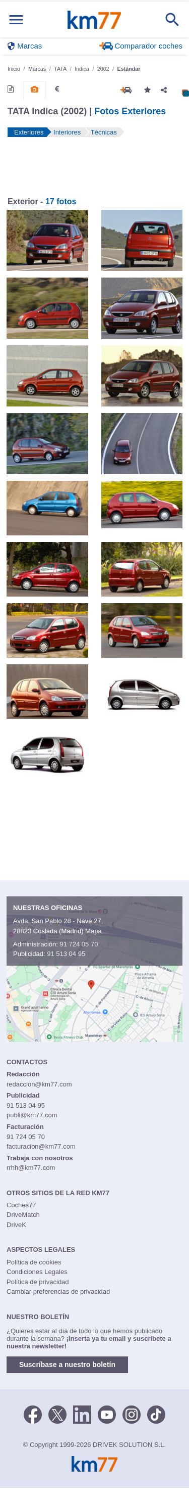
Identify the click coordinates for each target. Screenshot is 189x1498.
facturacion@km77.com (41, 1146)
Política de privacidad (38, 1282)
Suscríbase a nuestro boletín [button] (67, 1364)
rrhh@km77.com (31, 1167)
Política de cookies (34, 1262)
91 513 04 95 (66, 954)
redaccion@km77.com (39, 1084)
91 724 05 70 (78, 944)
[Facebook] (33, 1413)
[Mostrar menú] (16, 19)
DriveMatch (23, 1214)
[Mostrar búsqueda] (172, 20)
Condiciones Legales (37, 1272)
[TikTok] (156, 1413)
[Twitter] (57, 1413)
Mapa (93, 931)
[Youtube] (107, 1413)
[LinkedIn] (82, 1413)
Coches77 (21, 1205)
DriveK (16, 1225)
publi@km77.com (32, 1115)
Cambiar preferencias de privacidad (58, 1291)
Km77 (94, 20)
